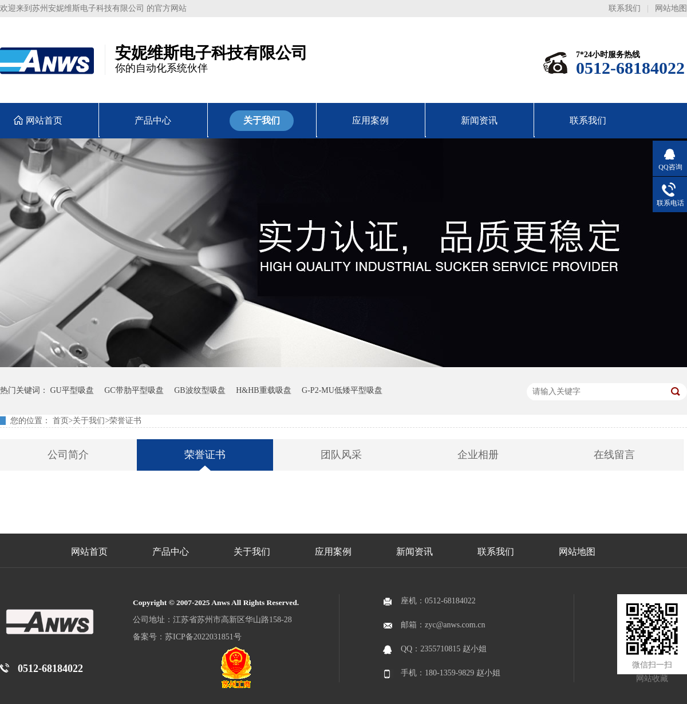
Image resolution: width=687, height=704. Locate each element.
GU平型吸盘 (72, 390)
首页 (61, 420)
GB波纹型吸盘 (199, 390)
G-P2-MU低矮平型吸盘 (342, 390)
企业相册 (478, 454)
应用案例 (333, 551)
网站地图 (671, 8)
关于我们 (89, 420)
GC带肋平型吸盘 (133, 390)
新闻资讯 (414, 551)
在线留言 (614, 454)
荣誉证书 (125, 420)
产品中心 (170, 551)
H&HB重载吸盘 (263, 390)
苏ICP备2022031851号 (203, 637)
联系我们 (625, 8)
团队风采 (341, 454)
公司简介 (68, 454)
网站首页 (89, 551)
